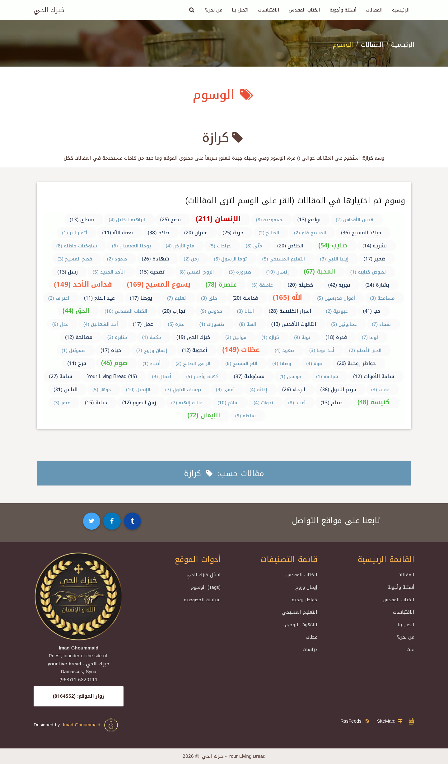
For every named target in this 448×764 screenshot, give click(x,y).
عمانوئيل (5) (344, 324)
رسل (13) (67, 272)
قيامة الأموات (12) (373, 376)
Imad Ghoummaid (91, 725)
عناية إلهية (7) (187, 402)
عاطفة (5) (262, 285)
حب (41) (372, 311)
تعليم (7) (176, 298)
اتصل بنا (240, 10)
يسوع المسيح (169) (159, 284)
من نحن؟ (213, 10)
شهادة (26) (155, 259)
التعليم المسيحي (299, 612)
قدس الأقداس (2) (354, 219)
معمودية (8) (269, 219)
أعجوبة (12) (195, 350)
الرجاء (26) (294, 389)
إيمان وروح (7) (151, 350)
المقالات (374, 10)
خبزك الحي (49, 9)
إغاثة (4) (258, 389)
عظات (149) (241, 349)
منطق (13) (82, 219)
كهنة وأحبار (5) (202, 376)
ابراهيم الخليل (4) (127, 219)
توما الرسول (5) (230, 259)
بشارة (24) (377, 285)
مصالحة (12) (78, 337)
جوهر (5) (101, 389)
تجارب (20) (173, 311)
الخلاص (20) (290, 246)
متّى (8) (254, 245)
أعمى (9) (225, 389)
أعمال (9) (161, 376)
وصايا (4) (281, 363)
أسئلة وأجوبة (343, 10)
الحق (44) (76, 310)
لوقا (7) (370, 337)
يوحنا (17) (141, 298)
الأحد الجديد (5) (109, 272)
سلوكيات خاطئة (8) (76, 245)
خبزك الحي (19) (193, 337)
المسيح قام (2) (310, 232)
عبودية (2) (337, 311)
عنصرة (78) (221, 284)
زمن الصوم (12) (139, 402)
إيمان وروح (306, 587)
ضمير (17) (375, 259)
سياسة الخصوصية (202, 599)
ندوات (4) (263, 402)
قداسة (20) (245, 298)
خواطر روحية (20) (356, 363)
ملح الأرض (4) (180, 245)
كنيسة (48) (373, 402)
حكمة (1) (151, 337)
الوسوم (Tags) (206, 587)
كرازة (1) (270, 337)
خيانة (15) (96, 402)
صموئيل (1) (74, 350)
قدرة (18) (336, 337)
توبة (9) (302, 337)
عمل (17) (143, 324)
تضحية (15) (152, 272)
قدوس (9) (211, 311)
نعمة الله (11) (117, 232)
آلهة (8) (247, 324)
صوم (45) (114, 363)
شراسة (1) (327, 376)
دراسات (310, 649)
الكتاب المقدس (304, 10)
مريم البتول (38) (338, 389)
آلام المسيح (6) (241, 363)
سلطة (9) (245, 415)
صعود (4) (284, 350)
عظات (311, 637)
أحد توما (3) (321, 350)
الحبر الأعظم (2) (365, 350)
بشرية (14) (374, 246)
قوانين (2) (235, 337)
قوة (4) (314, 363)
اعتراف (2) (58, 298)
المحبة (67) (319, 271)
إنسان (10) (277, 272)
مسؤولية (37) (249, 376)
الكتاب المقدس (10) (126, 311)
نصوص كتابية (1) (368, 272)
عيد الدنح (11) (99, 298)
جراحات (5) (220, 245)
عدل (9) (60, 324)
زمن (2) (191, 259)
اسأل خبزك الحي (204, 574)
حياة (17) (110, 350)
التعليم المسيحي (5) (283, 259)
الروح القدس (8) (197, 272)
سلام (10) (228, 402)
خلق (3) (209, 298)
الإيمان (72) (203, 415)
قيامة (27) (60, 376)
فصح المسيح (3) (75, 259)
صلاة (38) (158, 232)
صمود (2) (117, 259)
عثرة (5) (176, 324)
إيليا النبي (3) (334, 259)
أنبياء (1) (151, 363)
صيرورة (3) (240, 272)
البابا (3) (245, 311)
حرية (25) (233, 232)
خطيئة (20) (300, 285)
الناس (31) (65, 389)
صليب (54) (332, 245)
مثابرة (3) (117, 337)
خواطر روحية (304, 599)
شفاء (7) (381, 324)
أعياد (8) (297, 402)
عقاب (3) (380, 389)
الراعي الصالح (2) (192, 363)
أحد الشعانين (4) (100, 324)
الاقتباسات (268, 10)
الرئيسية (401, 10)
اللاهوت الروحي (301, 624)
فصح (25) (170, 219)
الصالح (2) (269, 232)
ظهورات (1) (211, 324)
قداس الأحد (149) (83, 284)
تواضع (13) (309, 219)
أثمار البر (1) (74, 232)
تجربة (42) (339, 285)
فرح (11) (76, 363)
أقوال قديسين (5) (336, 298)
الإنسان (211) (218, 219)
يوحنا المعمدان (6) (131, 245)
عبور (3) (62, 402)
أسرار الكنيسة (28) (290, 311)
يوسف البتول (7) (183, 389)
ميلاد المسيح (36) (361, 232)
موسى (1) (290, 376)
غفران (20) (196, 232)
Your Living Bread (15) (112, 376)
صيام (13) (331, 402)
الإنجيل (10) (138, 389)
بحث (410, 649)
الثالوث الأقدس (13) (293, 324)
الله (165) (287, 297)
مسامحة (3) (382, 298)
